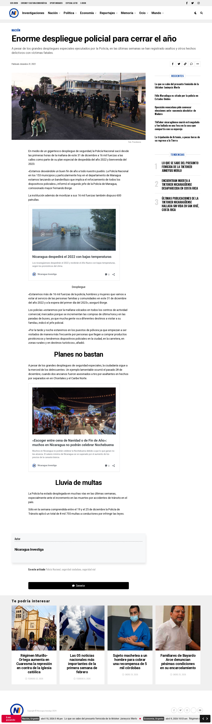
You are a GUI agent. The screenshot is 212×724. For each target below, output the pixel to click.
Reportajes (107, 13)
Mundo (156, 13)
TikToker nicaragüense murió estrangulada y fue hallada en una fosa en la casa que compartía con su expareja (177, 125)
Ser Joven (14, 3)
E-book (83, 3)
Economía (87, 13)
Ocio (142, 13)
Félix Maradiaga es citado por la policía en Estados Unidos (176, 97)
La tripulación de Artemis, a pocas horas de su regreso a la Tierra (177, 138)
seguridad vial (88, 569)
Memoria (127, 13)
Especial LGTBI (71, 3)
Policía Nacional (53, 569)
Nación (53, 13)
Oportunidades (56, 3)
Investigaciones (33, 13)
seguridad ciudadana (71, 569)
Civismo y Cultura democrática (34, 3)
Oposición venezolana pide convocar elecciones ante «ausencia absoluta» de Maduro (175, 110)
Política (69, 13)
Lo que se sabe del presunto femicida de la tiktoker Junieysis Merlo (177, 85)
